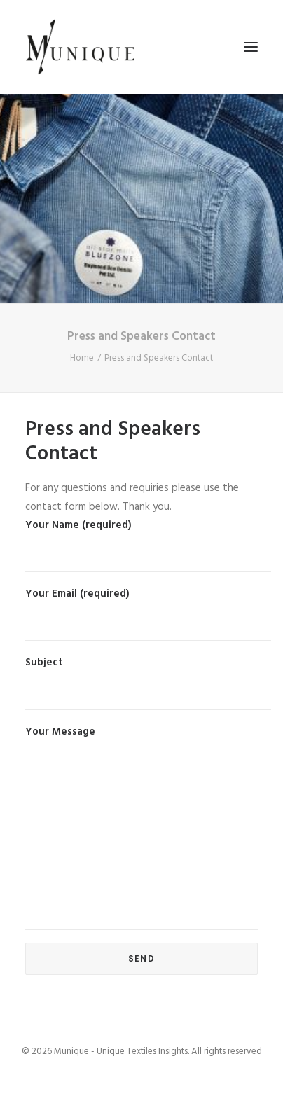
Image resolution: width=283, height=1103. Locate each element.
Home (82, 358)
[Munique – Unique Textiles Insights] (79, 47)
